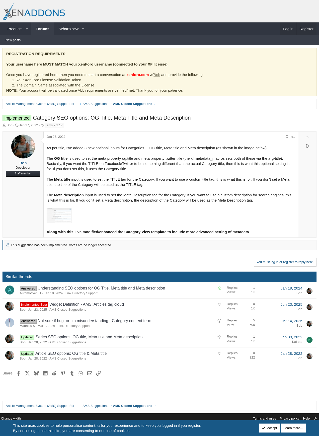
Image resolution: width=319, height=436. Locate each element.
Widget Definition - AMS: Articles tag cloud (88, 305)
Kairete (296, 343)
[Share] (285, 138)
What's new (69, 29)
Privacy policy (286, 419)
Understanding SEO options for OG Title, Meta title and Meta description (102, 289)
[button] (27, 28)
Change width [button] (15, 419)
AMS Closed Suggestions (69, 311)
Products (14, 29)
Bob (158, 76)
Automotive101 (32, 294)
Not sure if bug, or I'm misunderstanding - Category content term (96, 322)
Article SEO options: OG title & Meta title (72, 355)
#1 (292, 138)
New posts (13, 40)
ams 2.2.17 (56, 126)
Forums (42, 29)
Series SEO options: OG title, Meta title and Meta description (90, 338)
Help (302, 419)
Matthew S (28, 327)
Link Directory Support (83, 294)
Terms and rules (260, 419)
